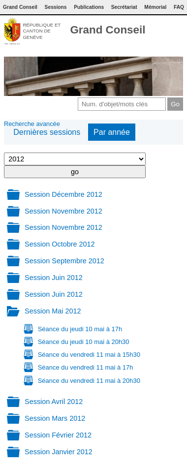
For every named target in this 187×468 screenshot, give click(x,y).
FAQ (179, 7)
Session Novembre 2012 (63, 211)
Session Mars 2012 (55, 418)
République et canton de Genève (42, 31)
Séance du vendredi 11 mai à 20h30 (89, 380)
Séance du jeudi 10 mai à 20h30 (83, 341)
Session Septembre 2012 (64, 261)
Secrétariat (124, 7)
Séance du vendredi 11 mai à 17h (85, 367)
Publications (89, 7)
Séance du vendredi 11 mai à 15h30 (89, 354)
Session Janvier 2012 (59, 452)
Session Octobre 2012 (59, 244)
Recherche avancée (32, 123)
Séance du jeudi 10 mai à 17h (80, 329)
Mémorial (155, 7)
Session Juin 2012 (54, 277)
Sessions (56, 7)
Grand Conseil (107, 30)
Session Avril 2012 (54, 402)
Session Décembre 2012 (63, 194)
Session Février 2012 (58, 435)
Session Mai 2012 (53, 311)
